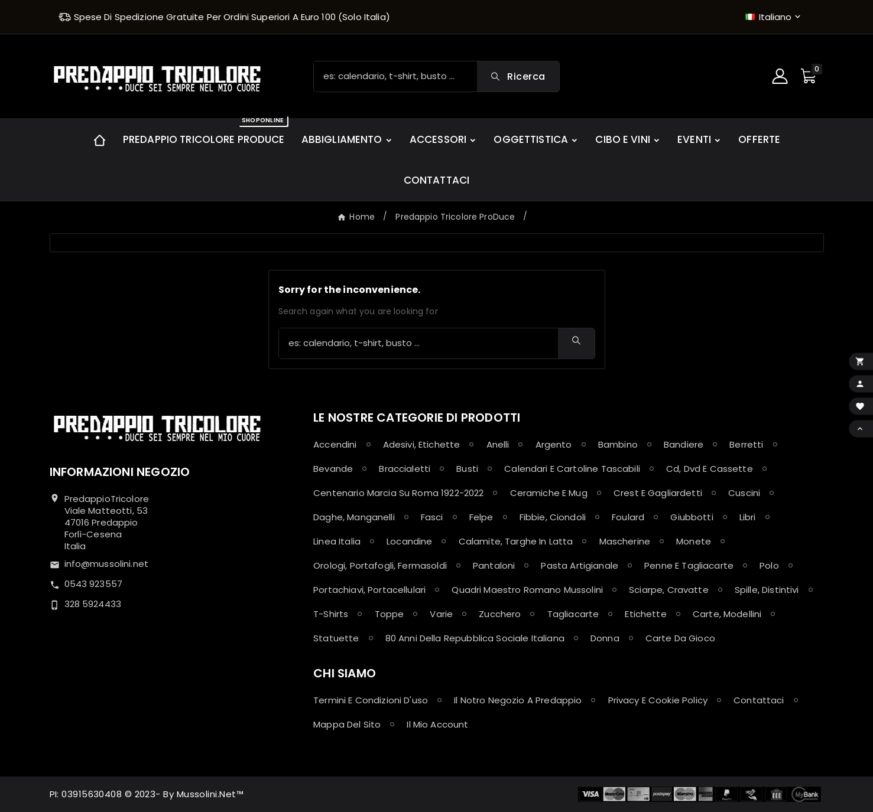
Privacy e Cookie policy (658, 700)
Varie (441, 614)
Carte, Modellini (727, 614)
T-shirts (330, 614)
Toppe (389, 614)
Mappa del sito (347, 724)
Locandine (409, 541)
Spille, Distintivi (767, 589)
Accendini (334, 444)
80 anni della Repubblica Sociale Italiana (474, 638)
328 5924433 (93, 604)
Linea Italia (337, 541)
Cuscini (744, 493)
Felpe (481, 517)
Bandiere (683, 444)
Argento (554, 444)
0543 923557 (93, 584)
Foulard (628, 517)
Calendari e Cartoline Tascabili (572, 468)
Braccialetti (404, 468)
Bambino (618, 444)
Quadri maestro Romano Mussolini (527, 589)
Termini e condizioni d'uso (370, 700)
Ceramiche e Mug (549, 493)
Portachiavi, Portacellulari (369, 589)
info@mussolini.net (106, 563)
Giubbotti (691, 517)
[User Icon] (781, 76)
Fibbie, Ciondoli (553, 517)
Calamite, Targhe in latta (516, 541)
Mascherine (625, 541)
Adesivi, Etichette (421, 444)
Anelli (497, 444)
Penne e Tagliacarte (689, 565)
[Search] (518, 76)
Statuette (336, 638)
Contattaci (759, 700)
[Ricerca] (395, 76)
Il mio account (437, 724)
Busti (467, 468)
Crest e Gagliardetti (658, 493)
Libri (747, 517)
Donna (604, 638)
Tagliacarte (573, 614)
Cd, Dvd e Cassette (709, 468)
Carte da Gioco (680, 638)
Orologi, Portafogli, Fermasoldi (380, 565)
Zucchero (500, 614)
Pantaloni (494, 565)
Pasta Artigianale (579, 565)
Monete (693, 541)
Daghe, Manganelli (354, 517)
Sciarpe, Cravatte (669, 589)
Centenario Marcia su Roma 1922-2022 (398, 493)
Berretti (746, 444)
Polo (769, 565)
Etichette (645, 614)
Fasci (432, 517)
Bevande (333, 468)
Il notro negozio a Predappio (518, 700)
